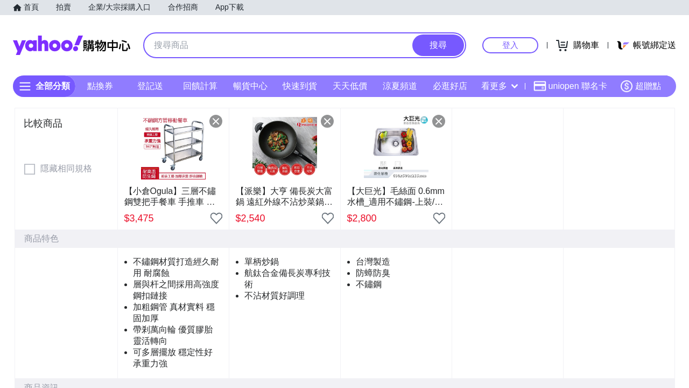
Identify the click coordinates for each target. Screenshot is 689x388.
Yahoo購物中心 (71, 45)
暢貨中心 (250, 86)
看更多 (499, 86)
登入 (510, 45)
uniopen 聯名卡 (570, 86)
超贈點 (640, 86)
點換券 (100, 86)
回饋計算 (200, 86)
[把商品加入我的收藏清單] (216, 218)
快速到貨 (300, 86)
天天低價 (350, 86)
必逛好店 (450, 86)
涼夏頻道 (400, 86)
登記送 (150, 86)
